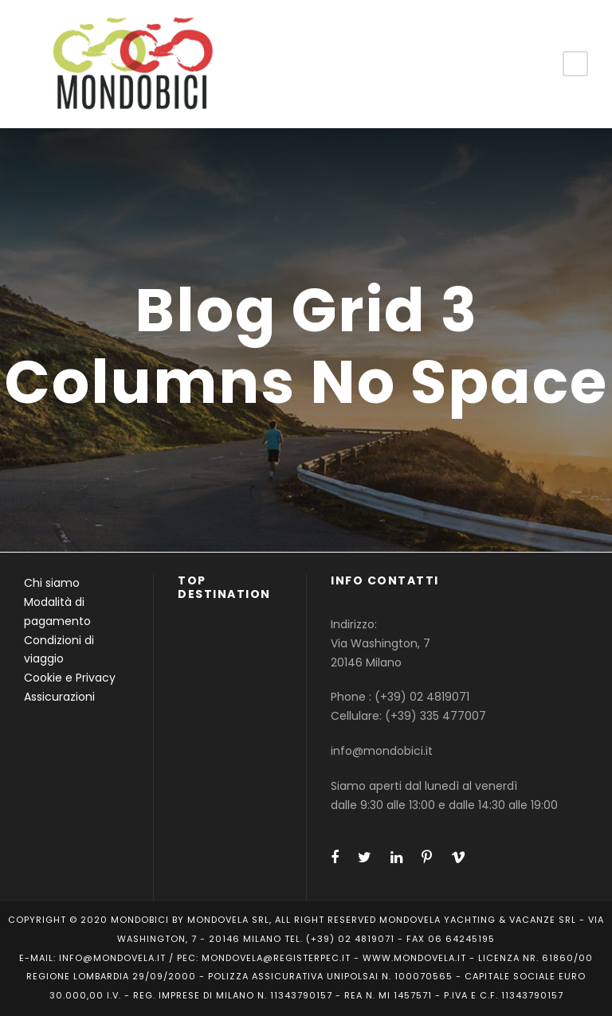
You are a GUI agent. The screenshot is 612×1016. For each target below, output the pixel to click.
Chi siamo (52, 583)
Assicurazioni (59, 697)
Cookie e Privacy (70, 678)
